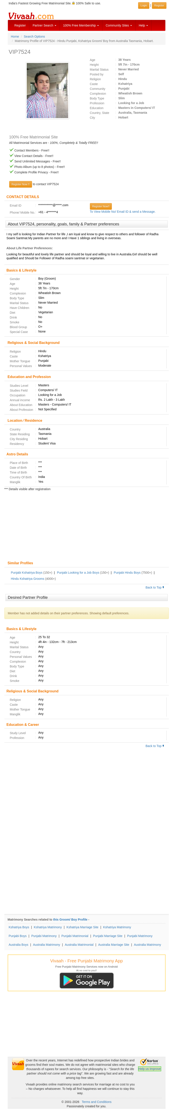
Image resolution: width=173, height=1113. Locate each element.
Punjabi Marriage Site (107, 936)
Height (94, 64)
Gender (15, 279)
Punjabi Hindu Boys (127, 572)
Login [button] (144, 5)
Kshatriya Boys (19, 927)
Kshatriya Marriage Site (82, 927)
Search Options (34, 36)
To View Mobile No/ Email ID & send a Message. (123, 211)
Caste (94, 84)
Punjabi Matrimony (44, 936)
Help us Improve (149, 1069)
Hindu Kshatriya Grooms (28, 578)
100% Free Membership (81, 25)
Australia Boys (18, 944)
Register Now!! (101, 206)
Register (20, 25)
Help (143, 25)
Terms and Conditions (96, 1102)
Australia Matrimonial (79, 944)
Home (15, 36)
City (92, 117)
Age (92, 60)
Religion (95, 79)
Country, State (99, 113)
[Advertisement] (87, 526)
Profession (97, 103)
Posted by (96, 74)
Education (96, 108)
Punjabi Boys (18, 936)
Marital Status (99, 69)
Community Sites (119, 25)
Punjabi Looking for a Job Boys (78, 572)
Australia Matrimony (46, 944)
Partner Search (44, 25)
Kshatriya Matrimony (48, 927)
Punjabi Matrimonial (74, 936)
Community (97, 89)
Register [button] (159, 5)
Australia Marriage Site (113, 944)
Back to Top (155, 587)
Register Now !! (21, 184)
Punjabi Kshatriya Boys (27, 572)
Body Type (97, 98)
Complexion (98, 93)
